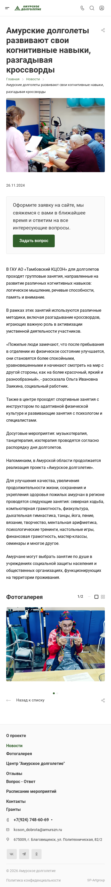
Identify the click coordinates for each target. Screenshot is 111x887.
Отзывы (14, 773)
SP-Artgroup (96, 880)
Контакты (16, 801)
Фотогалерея (19, 753)
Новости (14, 745)
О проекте (16, 735)
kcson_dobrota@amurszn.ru (38, 829)
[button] (54, 693)
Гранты (13, 809)
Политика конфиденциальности (33, 880)
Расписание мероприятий (31, 791)
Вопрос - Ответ (20, 781)
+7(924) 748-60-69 (31, 819)
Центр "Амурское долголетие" (35, 763)
